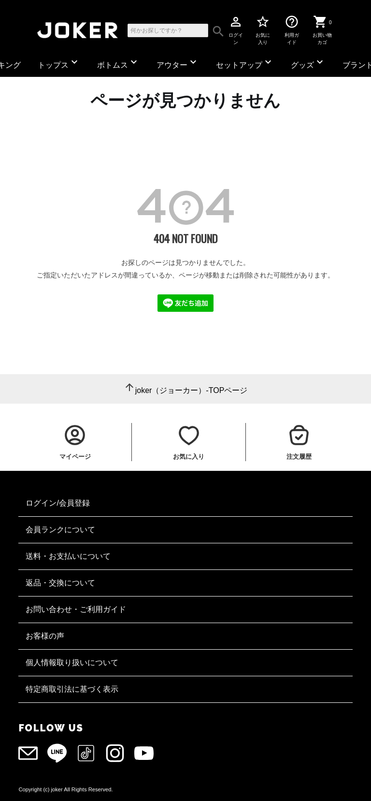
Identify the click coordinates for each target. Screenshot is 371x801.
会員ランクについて (60, 529)
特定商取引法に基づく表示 (72, 689)
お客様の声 (45, 636)
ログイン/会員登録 (57, 503)
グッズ (308, 62)
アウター (178, 62)
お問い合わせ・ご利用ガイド (76, 609)
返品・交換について (60, 583)
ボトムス (118, 62)
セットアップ (245, 62)
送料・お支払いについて (68, 556)
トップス (59, 62)
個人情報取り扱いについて (72, 662)
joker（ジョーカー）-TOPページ (191, 390)
